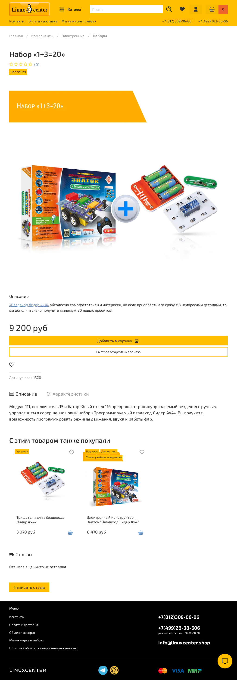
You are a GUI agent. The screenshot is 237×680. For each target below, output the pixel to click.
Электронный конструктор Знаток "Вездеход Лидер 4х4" (118, 524)
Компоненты (42, 36)
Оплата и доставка (42, 21)
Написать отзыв (29, 591)
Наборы (100, 36)
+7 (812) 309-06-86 (176, 21)
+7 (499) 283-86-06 (213, 21)
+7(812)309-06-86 (178, 617)
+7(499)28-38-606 (179, 628)
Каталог (70, 9)
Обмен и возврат (22, 632)
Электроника (73, 36)
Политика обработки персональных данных (43, 648)
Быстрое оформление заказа (118, 352)
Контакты (16, 21)
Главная (16, 36)
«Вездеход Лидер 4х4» (29, 304)
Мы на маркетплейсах (79, 21)
